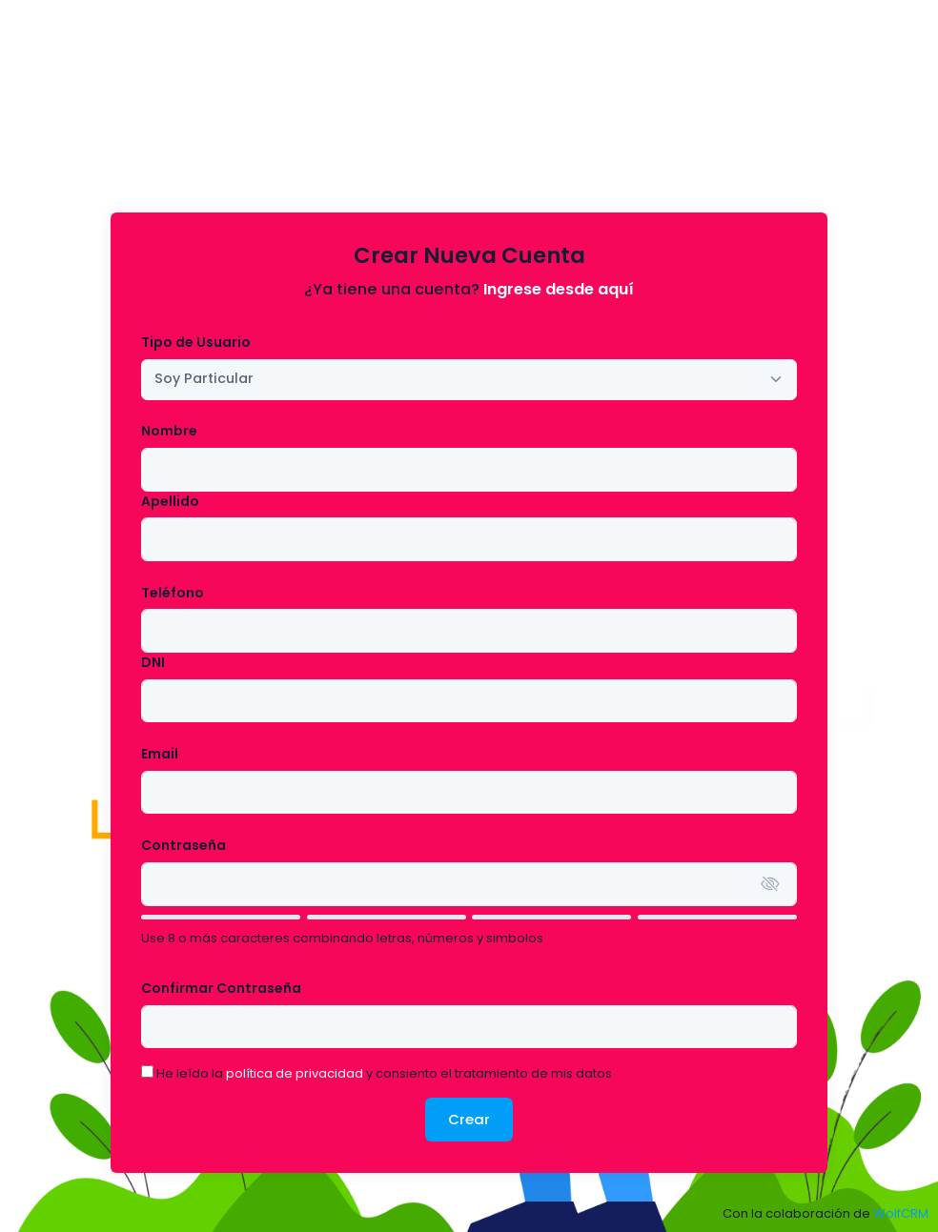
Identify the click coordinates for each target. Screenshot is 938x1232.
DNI (153, 662)
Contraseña (183, 845)
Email (159, 753)
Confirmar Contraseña (221, 988)
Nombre (169, 430)
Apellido (170, 501)
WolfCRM (900, 1213)
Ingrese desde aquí (558, 289)
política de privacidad (294, 1073)
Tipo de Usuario (196, 342)
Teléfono (172, 592)
